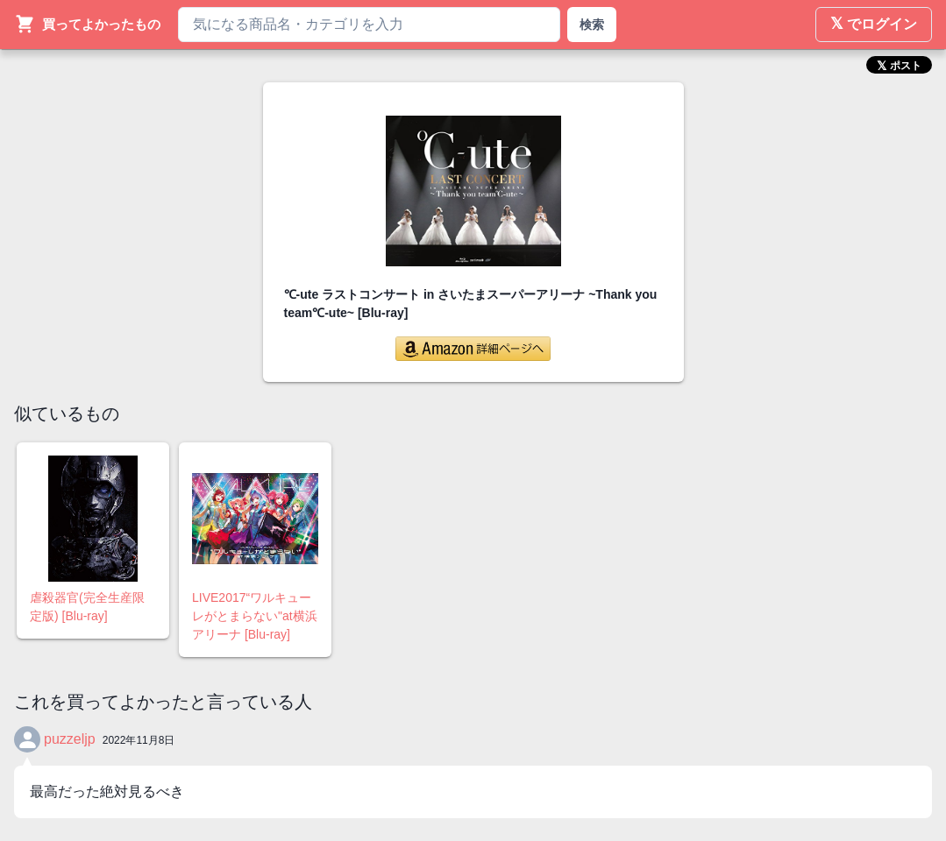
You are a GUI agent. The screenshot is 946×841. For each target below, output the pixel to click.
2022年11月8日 (139, 740)
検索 (592, 25)
